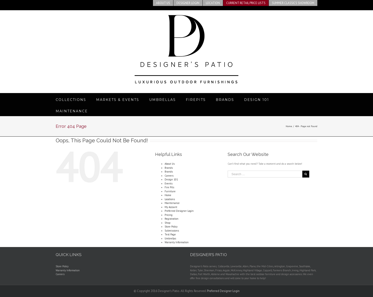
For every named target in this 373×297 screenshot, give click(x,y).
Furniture (170, 191)
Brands (169, 167)
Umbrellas (170, 238)
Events (168, 183)
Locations (170, 199)
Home (168, 195)
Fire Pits (169, 187)
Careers (169, 175)
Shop (168, 222)
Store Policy (171, 226)
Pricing (168, 215)
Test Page (170, 234)
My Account (171, 207)
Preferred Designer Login (179, 211)
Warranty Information (177, 242)
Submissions (172, 230)
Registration (171, 218)
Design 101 (171, 179)
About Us (170, 163)
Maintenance (172, 203)
